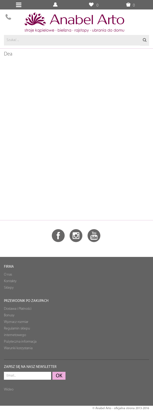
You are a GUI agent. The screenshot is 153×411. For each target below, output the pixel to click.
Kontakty (10, 281)
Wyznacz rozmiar (16, 322)
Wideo (8, 390)
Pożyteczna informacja (20, 342)
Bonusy (9, 315)
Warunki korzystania (18, 348)
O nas (8, 275)
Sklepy (9, 288)
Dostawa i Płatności (17, 309)
